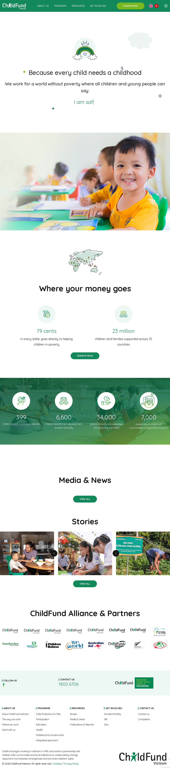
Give (119, 724)
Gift (119, 719)
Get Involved (98, 5)
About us (17, 714)
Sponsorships (119, 714)
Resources (78, 5)
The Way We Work (17, 719)
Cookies (57, 763)
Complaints (153, 719)
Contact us (153, 714)
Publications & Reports (85, 724)
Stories (85, 499)
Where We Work (17, 724)
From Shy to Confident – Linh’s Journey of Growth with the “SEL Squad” (85, 553)
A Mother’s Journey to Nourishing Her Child (27, 553)
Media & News (85, 719)
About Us (43, 5)
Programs (60, 5)
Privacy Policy (71, 763)
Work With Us (17, 729)
